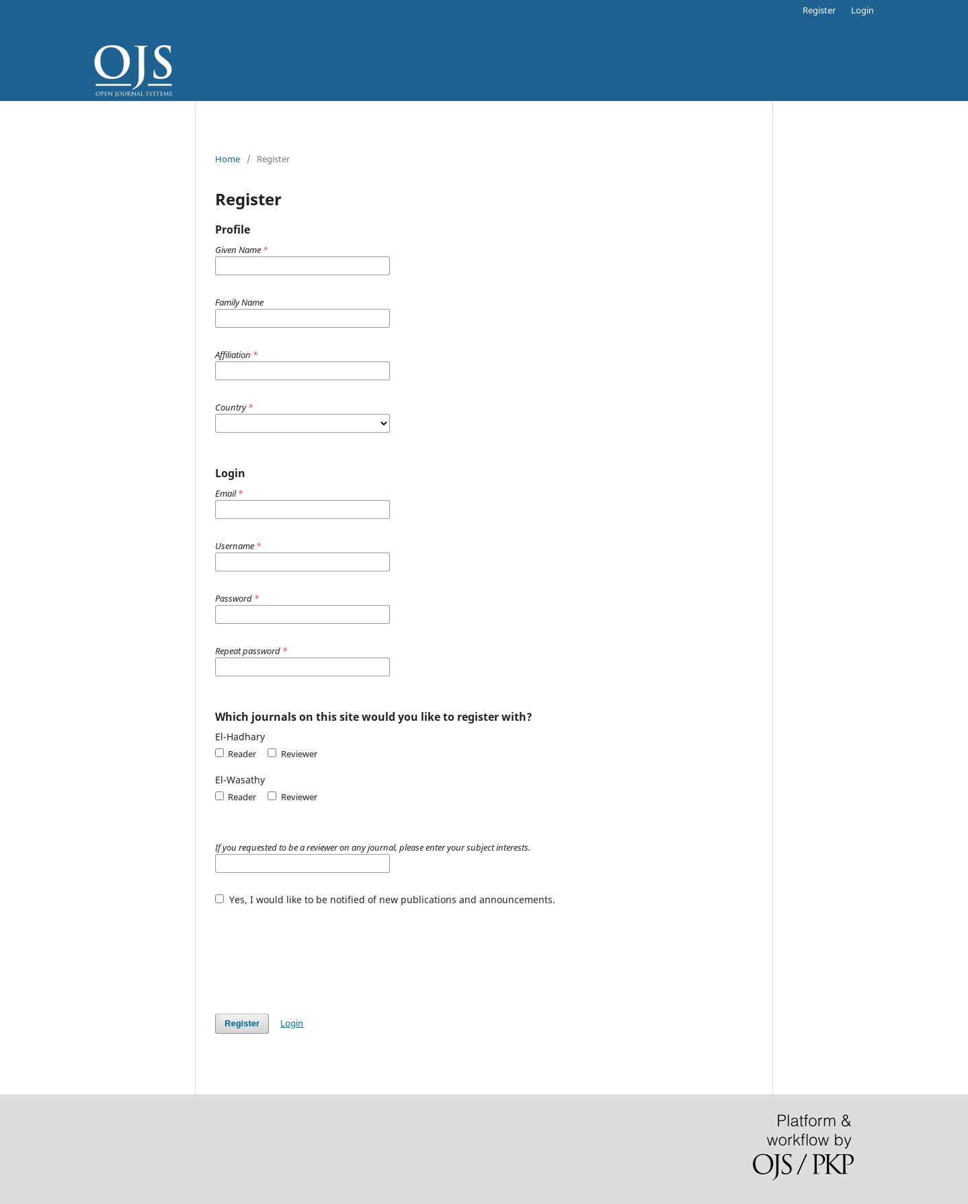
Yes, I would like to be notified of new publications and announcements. (385, 899)
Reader (235, 754)
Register (819, 10)
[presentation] (317, 953)
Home (227, 159)
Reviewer (292, 754)
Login (862, 10)
